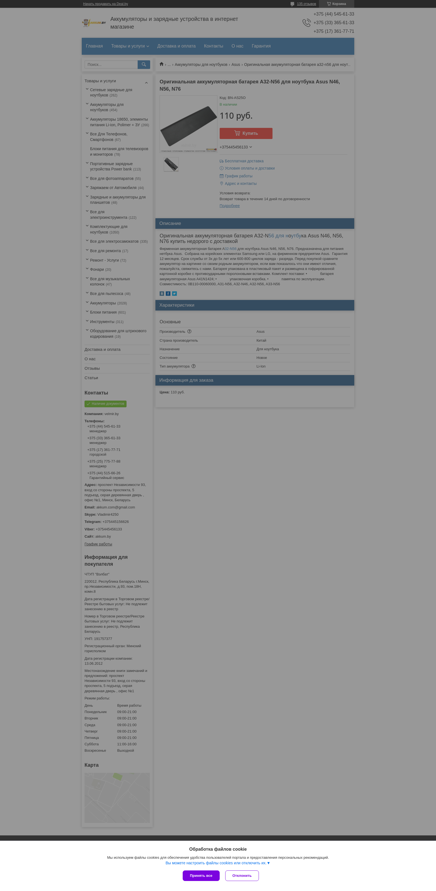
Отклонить (242, 875)
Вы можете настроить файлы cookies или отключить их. (215, 863)
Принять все (201, 875)
